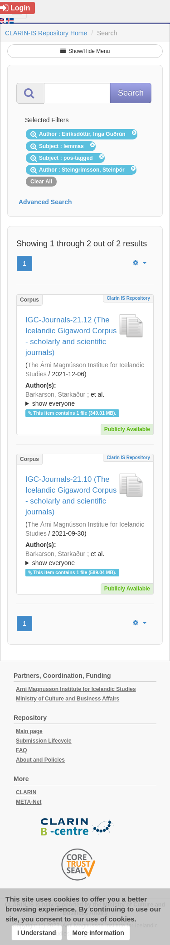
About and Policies (40, 760)
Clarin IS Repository (128, 298)
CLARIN (26, 792)
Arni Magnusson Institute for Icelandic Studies (76, 689)
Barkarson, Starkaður (55, 394)
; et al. (85, 399)
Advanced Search (45, 202)
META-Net (28, 802)
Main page (29, 731)
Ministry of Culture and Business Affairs (67, 699)
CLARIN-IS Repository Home (46, 33)
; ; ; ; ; (85, 399)
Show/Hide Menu (85, 51)
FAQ (21, 750)
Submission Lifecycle (44, 741)
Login (15, 8)
